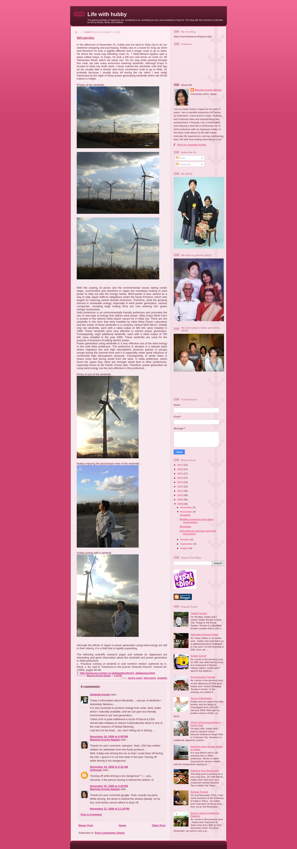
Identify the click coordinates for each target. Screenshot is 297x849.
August (184, 548)
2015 (180, 473)
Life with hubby (107, 14)
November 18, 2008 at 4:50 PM (109, 736)
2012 (180, 486)
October (185, 539)
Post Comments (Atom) (110, 832)
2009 (180, 499)
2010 (180, 495)
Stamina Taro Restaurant (205, 770)
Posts (180, 157)
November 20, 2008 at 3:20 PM (109, 786)
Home (122, 825)
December (186, 507)
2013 (180, 482)
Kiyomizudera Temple (203, 677)
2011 (180, 490)
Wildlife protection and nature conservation (197, 520)
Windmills (185, 526)
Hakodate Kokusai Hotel (204, 634)
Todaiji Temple (199, 613)
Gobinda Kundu (100, 694)
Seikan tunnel (198, 655)
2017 (180, 464)
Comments (183, 164)
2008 (180, 503)
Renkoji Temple (199, 791)
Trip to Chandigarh (201, 698)
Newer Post (85, 825)
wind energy (150, 678)
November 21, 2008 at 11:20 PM (109, 808)
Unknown (96, 769)
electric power (135, 678)
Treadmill (185, 515)
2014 (180, 477)
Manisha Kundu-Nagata (105, 739)
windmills (162, 678)
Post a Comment (91, 814)
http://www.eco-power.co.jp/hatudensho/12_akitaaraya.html (117, 673)
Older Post (158, 825)
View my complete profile (191, 144)
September (186, 543)
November (186, 511)
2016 (180, 469)
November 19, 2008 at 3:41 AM (109, 766)
